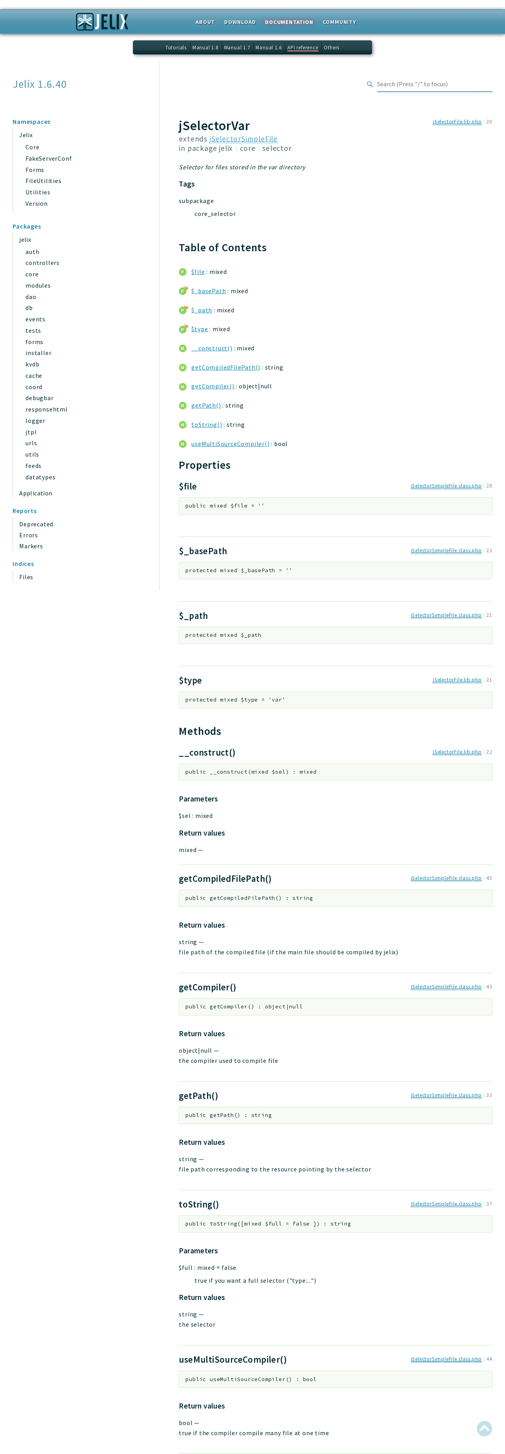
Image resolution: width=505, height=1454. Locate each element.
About (205, 21)
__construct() (211, 348)
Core (32, 147)
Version (36, 203)
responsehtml (46, 409)
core (31, 274)
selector (276, 148)
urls (31, 443)
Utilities (37, 192)
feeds (33, 466)
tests (33, 330)
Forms (34, 170)
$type (199, 329)
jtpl (30, 432)
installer (38, 353)
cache (33, 375)
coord (33, 387)
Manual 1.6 (269, 47)
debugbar (39, 398)
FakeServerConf (48, 158)
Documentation (289, 21)
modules (38, 285)
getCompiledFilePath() (225, 367)
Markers (31, 546)
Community (339, 21)
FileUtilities (43, 181)
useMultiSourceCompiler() (230, 444)
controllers (42, 263)
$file (198, 272)
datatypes (40, 477)
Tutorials (176, 47)
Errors (28, 535)
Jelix (26, 135)
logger (35, 420)
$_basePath (208, 291)
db (29, 308)
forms (34, 342)
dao (30, 297)
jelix (25, 239)
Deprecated (36, 524)
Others (332, 47)
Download (240, 21)
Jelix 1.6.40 (40, 84)
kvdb (32, 364)
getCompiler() (212, 386)
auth (32, 252)
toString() (206, 424)
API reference (302, 47)
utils (32, 454)
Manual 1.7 (237, 47)
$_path (201, 310)
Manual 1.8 (205, 47)
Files (26, 577)
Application (35, 493)
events (35, 319)
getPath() (206, 405)
